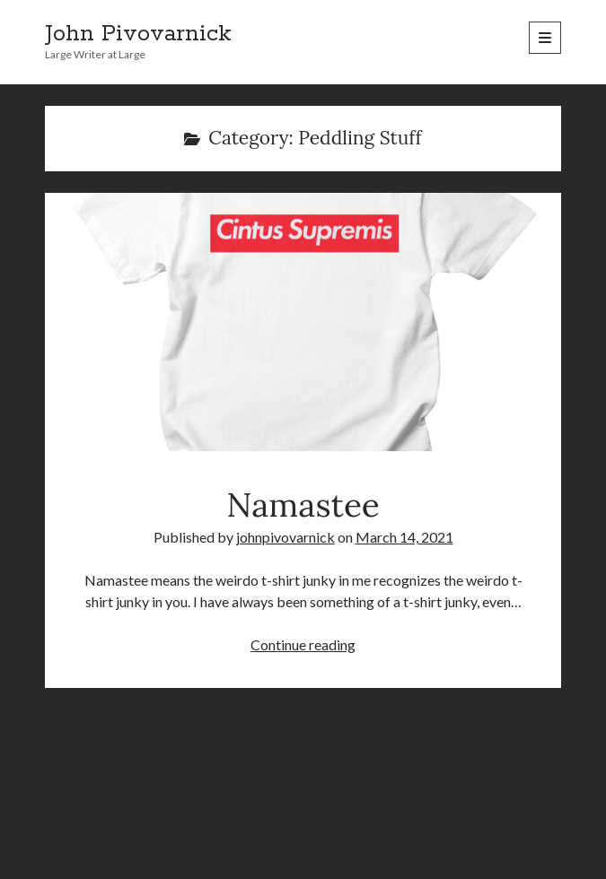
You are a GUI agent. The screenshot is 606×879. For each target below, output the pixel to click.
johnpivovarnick (285, 536)
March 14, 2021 (404, 536)
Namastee (303, 322)
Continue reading (303, 644)
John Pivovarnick (138, 34)
